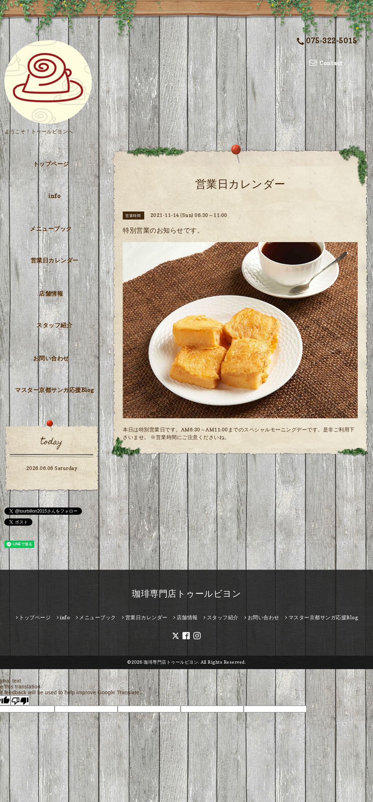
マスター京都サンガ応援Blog (54, 390)
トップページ (51, 163)
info (54, 195)
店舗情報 (51, 293)
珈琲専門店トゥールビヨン (186, 593)
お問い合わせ (51, 358)
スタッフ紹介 (54, 325)
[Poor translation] (20, 700)
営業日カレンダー (55, 260)
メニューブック (51, 228)
